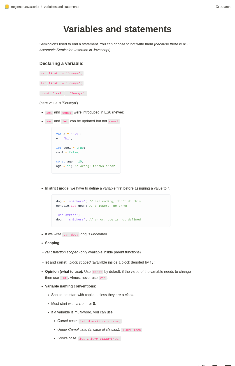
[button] (223, 7)
